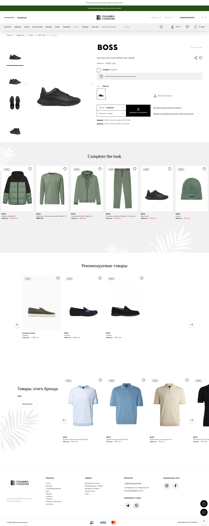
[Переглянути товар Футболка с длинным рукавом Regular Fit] (52, 201)
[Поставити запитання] (204, 503)
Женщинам (9, 17)
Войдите (100, 120)
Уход (87, 494)
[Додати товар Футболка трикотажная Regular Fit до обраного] (100, 380)
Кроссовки (41, 35)
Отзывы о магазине (53, 501)
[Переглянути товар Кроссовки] (156, 201)
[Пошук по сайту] (144, 27)
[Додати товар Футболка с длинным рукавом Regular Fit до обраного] (65, 169)
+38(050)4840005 (187, 18)
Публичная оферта (14, 501)
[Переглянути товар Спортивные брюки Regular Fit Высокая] (122, 201)
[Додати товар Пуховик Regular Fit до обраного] (30, 169)
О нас (48, 483)
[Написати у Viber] (136, 505)
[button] (26, 84)
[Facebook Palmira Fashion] (175, 485)
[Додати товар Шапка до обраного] (204, 169)
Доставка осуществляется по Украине (167, 107)
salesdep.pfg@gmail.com (133, 491)
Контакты (49, 504)
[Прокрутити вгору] (204, 521)
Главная (9, 35)
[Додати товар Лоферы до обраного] (58, 278)
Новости (49, 499)
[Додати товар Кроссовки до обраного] (169, 169)
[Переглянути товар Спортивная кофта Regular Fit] (87, 201)
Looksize (49, 496)
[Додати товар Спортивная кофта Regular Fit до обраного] (100, 169)
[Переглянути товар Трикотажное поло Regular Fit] (126, 419)
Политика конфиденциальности (19, 499)
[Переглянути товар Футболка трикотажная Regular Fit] (83, 419)
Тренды (49, 494)
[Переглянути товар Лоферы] (42, 315)
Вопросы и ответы (92, 489)
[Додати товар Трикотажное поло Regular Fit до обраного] (143, 380)
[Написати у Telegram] (127, 505)
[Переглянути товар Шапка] (191, 196)
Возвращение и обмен (94, 486)
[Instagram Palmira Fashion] (166, 485)
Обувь (31, 35)
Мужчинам (22, 17)
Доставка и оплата (92, 483)
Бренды (49, 486)
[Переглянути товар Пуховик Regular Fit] (17, 201)
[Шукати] (163, 27)
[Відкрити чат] (204, 512)
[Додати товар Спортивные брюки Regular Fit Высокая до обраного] (134, 169)
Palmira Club (90, 491)
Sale (47, 491)
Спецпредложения (53, 489)
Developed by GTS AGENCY (187, 522)
